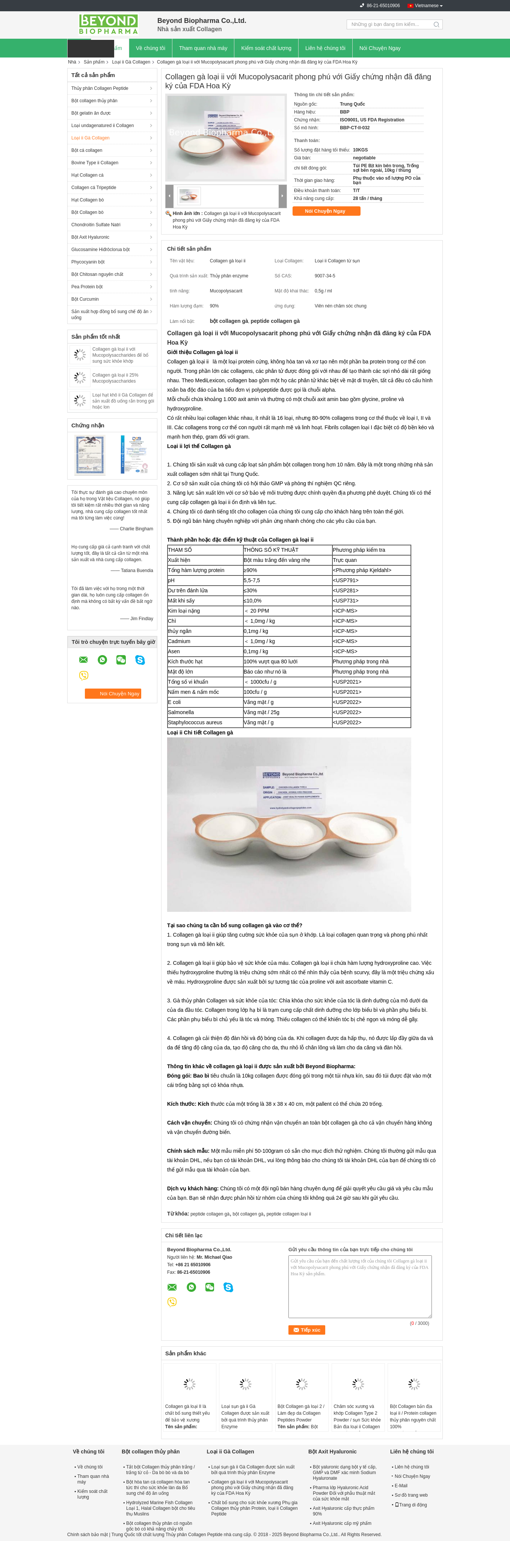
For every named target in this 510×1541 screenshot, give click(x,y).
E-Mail (401, 1485)
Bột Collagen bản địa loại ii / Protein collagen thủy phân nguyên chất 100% (413, 1416)
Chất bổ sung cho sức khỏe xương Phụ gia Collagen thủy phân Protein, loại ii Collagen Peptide (254, 1508)
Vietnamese (427, 5)
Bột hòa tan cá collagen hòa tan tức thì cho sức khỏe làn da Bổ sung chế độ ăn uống (158, 1487)
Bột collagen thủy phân (94, 100)
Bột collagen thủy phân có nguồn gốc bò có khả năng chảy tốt (159, 1526)
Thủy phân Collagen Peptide (99, 88)
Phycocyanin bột (87, 262)
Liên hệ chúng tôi (325, 48)
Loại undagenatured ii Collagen (102, 125)
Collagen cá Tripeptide (93, 187)
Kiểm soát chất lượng (266, 48)
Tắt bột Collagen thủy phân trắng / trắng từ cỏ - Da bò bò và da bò (160, 1469)
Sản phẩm (94, 62)
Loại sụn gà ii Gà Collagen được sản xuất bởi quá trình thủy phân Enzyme (245, 1416)
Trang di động (411, 1505)
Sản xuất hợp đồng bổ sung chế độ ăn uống (109, 314)
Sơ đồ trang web (411, 1495)
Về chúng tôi (150, 48)
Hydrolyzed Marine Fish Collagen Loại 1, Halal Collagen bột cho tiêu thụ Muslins (160, 1508)
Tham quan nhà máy (203, 48)
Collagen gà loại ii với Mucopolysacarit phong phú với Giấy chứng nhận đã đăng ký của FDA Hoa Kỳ (227, 220)
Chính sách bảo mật (87, 1534)
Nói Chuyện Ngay (380, 48)
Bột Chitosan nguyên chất (97, 274)
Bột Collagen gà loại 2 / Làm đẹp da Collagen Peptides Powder (301, 1413)
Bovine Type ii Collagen (94, 162)
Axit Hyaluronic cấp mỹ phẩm (342, 1523)
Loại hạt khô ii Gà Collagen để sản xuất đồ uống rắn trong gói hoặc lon (123, 401)
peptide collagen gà (209, 1214)
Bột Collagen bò (87, 212)
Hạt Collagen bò (87, 200)
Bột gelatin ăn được (91, 113)
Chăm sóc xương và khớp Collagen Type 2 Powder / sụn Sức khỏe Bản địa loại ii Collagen (357, 1416)
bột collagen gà (248, 1214)
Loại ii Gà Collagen (131, 62)
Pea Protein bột (87, 286)
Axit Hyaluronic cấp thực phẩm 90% (343, 1511)
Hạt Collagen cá (87, 175)
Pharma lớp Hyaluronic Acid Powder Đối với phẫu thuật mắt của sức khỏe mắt (344, 1493)
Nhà (72, 62)
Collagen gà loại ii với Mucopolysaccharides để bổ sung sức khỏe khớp (120, 355)
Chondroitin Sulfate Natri (96, 224)
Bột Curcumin (85, 299)
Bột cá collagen (86, 150)
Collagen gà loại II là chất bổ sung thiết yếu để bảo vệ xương (187, 1413)
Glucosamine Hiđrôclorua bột (100, 249)
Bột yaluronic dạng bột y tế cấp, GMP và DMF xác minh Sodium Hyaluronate (345, 1472)
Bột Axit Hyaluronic (90, 237)
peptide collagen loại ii (289, 1214)
